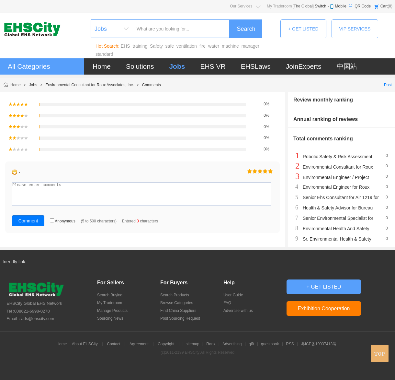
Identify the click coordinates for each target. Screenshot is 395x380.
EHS (125, 46)
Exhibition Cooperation (324, 308)
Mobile (340, 6)
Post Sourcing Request (180, 318)
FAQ (227, 303)
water (213, 46)
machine (230, 46)
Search (246, 29)
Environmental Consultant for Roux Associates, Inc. (89, 85)
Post (388, 85)
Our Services (241, 6)
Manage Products (112, 310)
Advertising (232, 344)
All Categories (29, 66)
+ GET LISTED (303, 28)
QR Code (363, 6)
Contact (113, 344)
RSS (290, 344)
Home (102, 66)
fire (202, 46)
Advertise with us (238, 310)
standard (104, 54)
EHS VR (212, 66)
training (139, 46)
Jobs (177, 66)
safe (169, 46)
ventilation (186, 46)
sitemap (192, 344)
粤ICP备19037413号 (318, 344)
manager (250, 46)
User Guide (233, 295)
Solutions (140, 66)
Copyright (166, 344)
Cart (384, 6)
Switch (320, 6)
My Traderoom (279, 6)
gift (251, 344)
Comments (151, 85)
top (380, 353)
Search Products (174, 295)
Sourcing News (110, 318)
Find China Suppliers (178, 310)
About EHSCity (85, 344)
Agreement (139, 344)
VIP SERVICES (355, 28)
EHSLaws (256, 66)
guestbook (270, 344)
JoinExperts (304, 66)
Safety (156, 46)
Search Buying (109, 295)
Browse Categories (176, 303)
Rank (210, 344)
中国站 (347, 66)
